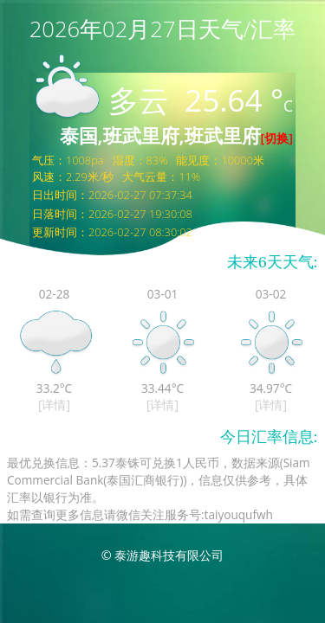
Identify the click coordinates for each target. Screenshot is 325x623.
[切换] (277, 138)
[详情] (54, 404)
